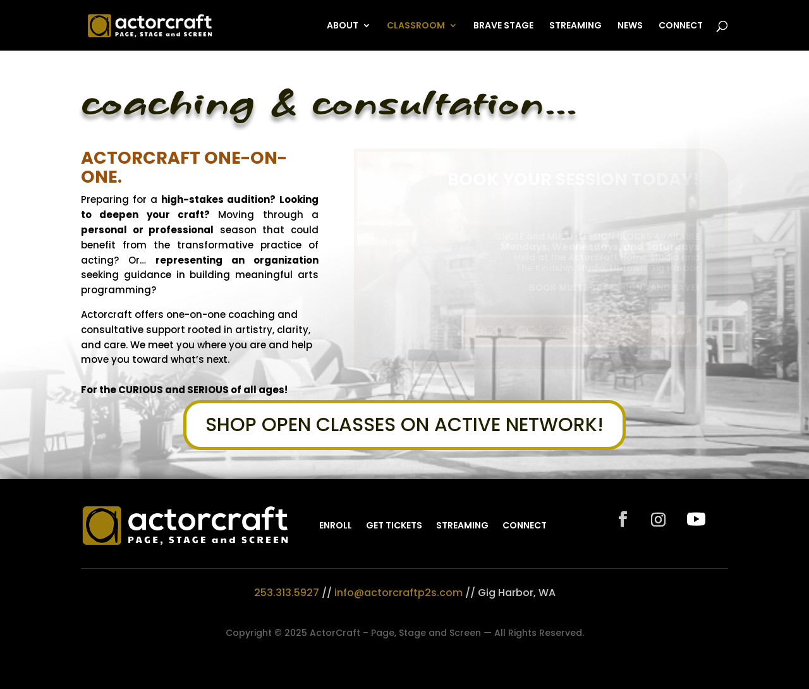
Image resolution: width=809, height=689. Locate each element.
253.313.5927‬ (286, 592)
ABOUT (342, 26)
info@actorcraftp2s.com (398, 592)
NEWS (630, 26)
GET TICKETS (394, 525)
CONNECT (681, 26)
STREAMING (575, 26)
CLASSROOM (416, 26)
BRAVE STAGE (503, 26)
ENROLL (335, 525)
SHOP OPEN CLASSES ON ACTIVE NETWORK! (404, 425)
